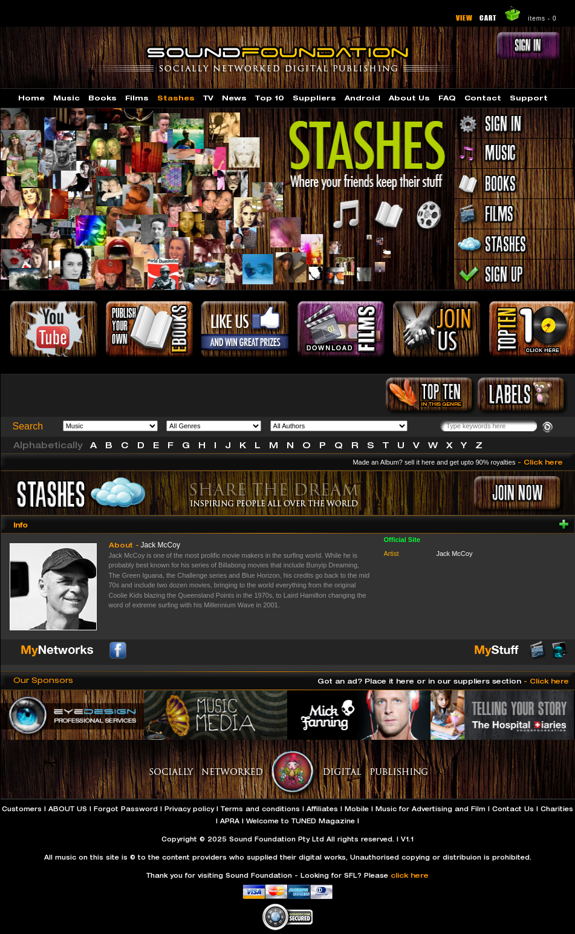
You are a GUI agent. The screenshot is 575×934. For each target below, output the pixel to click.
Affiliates (322, 808)
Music (66, 98)
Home (31, 98)
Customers (22, 808)
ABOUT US (67, 808)
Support (529, 98)
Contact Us (513, 808)
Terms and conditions (260, 808)
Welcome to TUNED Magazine (300, 821)
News (234, 98)
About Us (409, 98)
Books (102, 98)
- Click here (540, 462)
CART (488, 17)
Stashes (176, 98)
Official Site (402, 539)
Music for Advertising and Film (430, 808)
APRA (229, 821)
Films (137, 98)
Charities (557, 808)
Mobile (357, 808)
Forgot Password (126, 808)
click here (410, 875)
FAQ (447, 98)
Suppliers (314, 98)
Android (362, 98)
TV (208, 98)
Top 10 (269, 98)
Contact (482, 98)
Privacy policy (189, 808)
